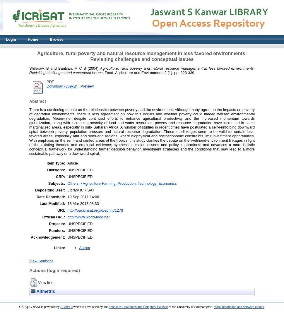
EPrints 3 (66, 307)
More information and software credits (239, 307)
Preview (87, 86)
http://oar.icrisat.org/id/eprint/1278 (95, 210)
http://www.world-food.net (88, 217)
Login (11, 39)
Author (84, 248)
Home (33, 39)
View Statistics (41, 261)
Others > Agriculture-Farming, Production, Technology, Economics (122, 183)
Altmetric (43, 291)
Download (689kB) (62, 86)
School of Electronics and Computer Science (138, 307)
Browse (56, 39)
